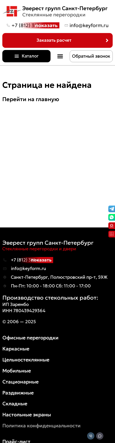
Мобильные (16, 371)
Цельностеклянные (25, 360)
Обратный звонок (91, 56)
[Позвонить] (90, 436)
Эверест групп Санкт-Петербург (65, 8)
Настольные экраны (26, 415)
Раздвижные (18, 393)
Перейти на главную (30, 99)
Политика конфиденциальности (41, 426)
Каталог (30, 56)
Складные (14, 404)
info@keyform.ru (89, 25)
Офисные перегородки (30, 338)
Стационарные (20, 382)
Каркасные (15, 349)
